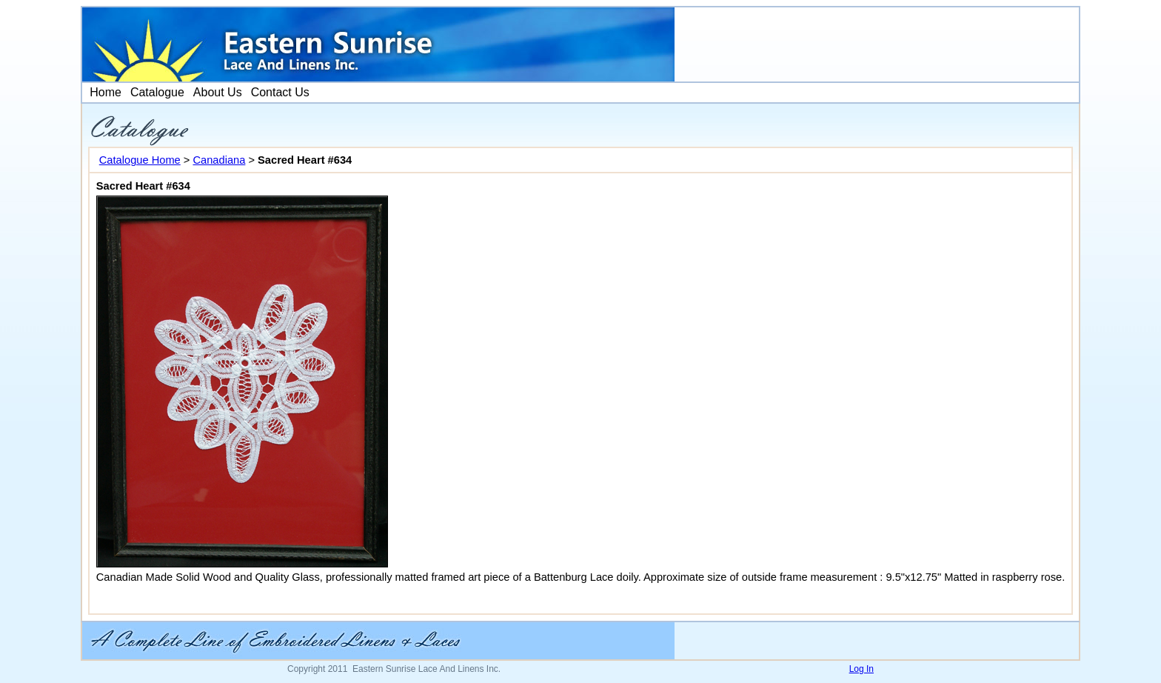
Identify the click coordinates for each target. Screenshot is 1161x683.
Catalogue (157, 92)
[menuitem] (104, 92)
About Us (217, 92)
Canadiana (219, 160)
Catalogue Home (140, 160)
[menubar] (198, 92)
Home (104, 92)
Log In (861, 669)
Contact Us (280, 92)
